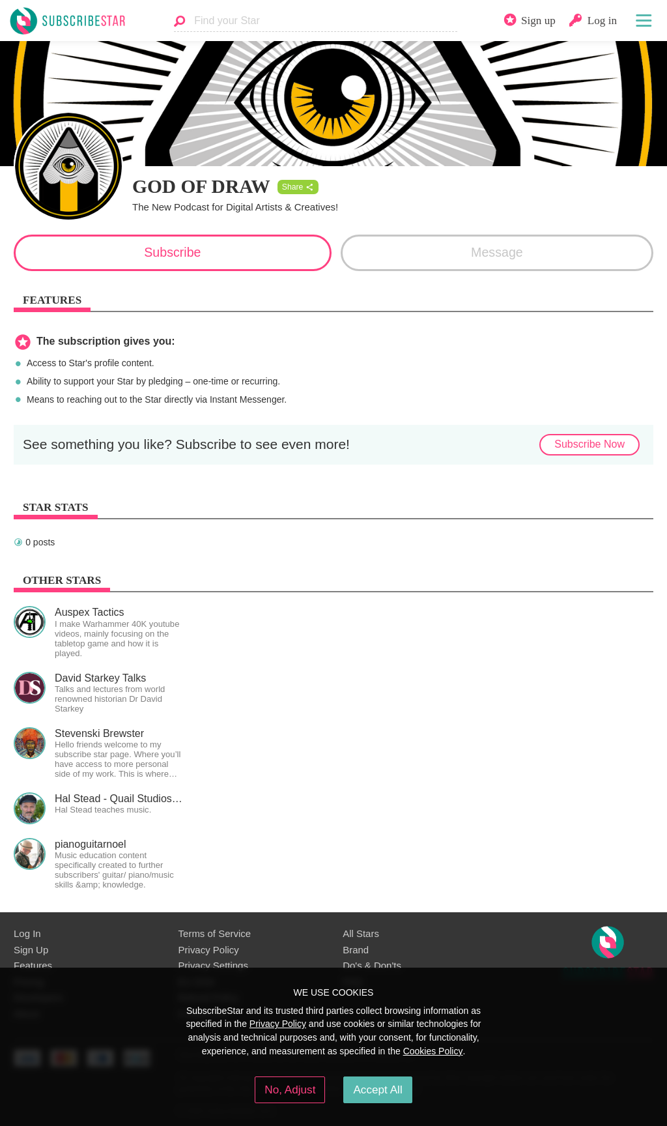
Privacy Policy (208, 949)
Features (33, 965)
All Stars (361, 933)
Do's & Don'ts (372, 965)
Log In (27, 933)
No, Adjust (289, 1089)
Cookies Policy (433, 1051)
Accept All (377, 1089)
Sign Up (31, 949)
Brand (356, 949)
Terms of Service (214, 933)
